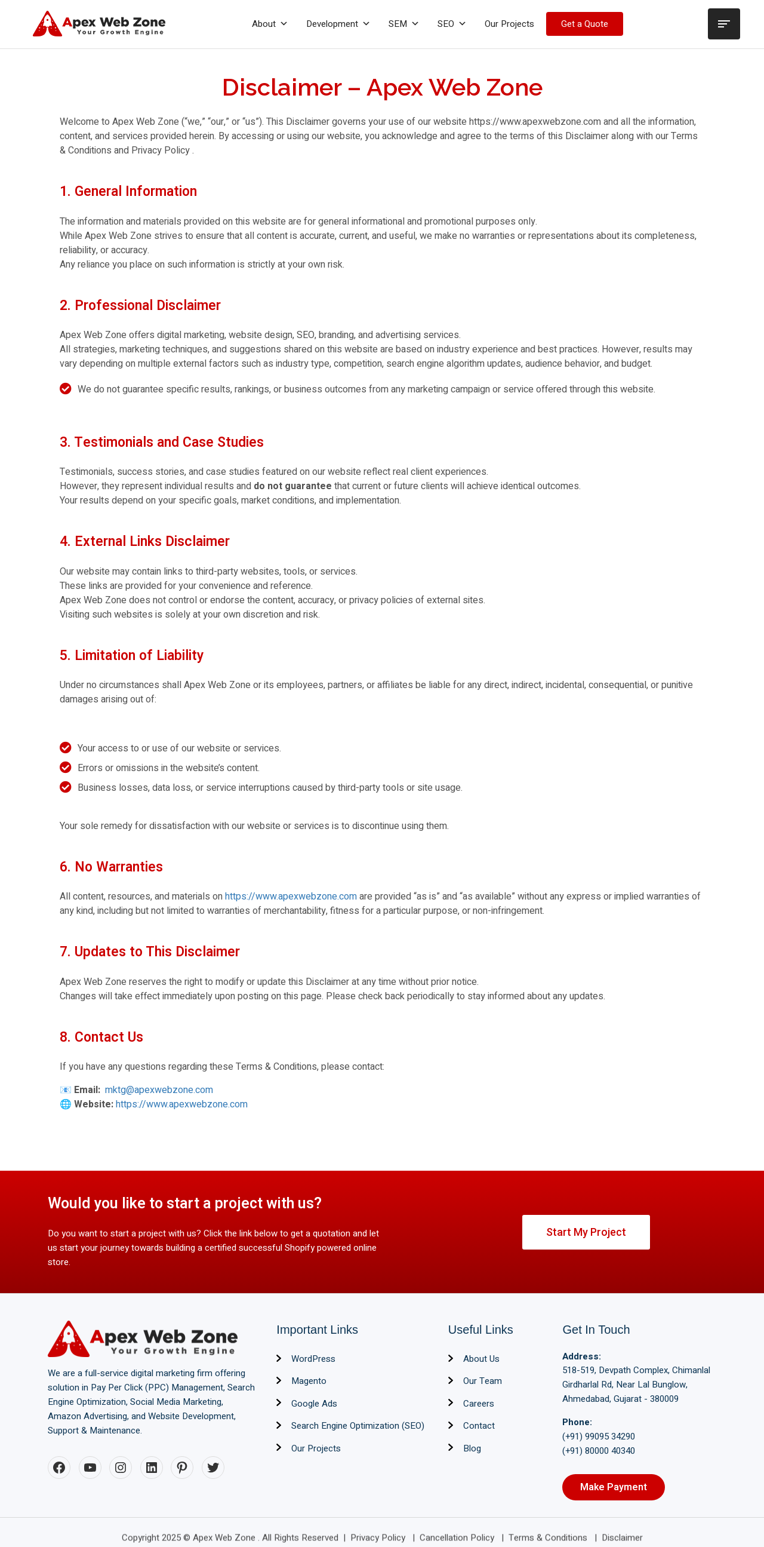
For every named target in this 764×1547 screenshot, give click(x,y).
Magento (308, 1381)
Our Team (482, 1381)
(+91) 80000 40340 (598, 1450)
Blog (472, 1448)
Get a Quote (584, 23)
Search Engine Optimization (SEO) (357, 1425)
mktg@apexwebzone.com (158, 1090)
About (270, 24)
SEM (404, 24)
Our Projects (509, 23)
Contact (479, 1425)
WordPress (313, 1358)
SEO (452, 24)
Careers (478, 1403)
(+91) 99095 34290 (598, 1436)
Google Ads (314, 1403)
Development (338, 24)
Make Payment (613, 1487)
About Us (481, 1358)
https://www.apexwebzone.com (291, 896)
